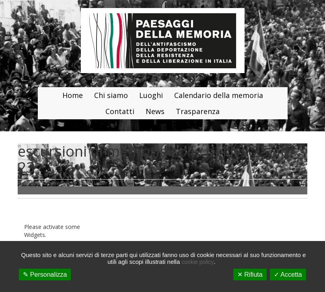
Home (72, 95)
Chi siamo (111, 95)
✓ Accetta (288, 274)
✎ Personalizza (45, 274)
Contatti (119, 111)
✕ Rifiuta (250, 274)
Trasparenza (198, 111)
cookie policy (197, 262)
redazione (65, 183)
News (155, 111)
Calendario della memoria (218, 95)
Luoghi (151, 95)
